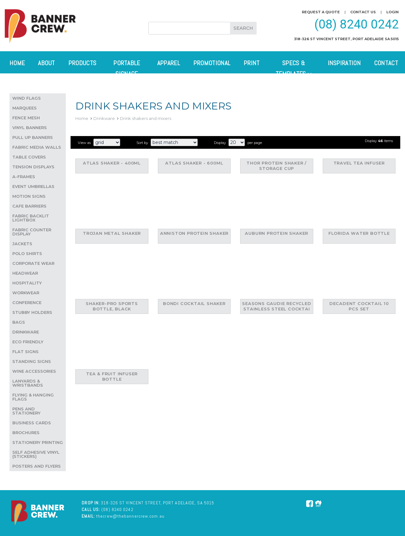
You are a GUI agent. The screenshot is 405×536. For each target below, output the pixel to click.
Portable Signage (126, 68)
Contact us (363, 12)
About (46, 63)
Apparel (168, 63)
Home (17, 63)
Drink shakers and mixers (145, 118)
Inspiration (344, 63)
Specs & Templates (294, 68)
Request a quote (321, 12)
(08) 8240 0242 (356, 24)
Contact (386, 63)
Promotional (211, 63)
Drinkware (104, 118)
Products (82, 63)
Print (252, 63)
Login (392, 12)
